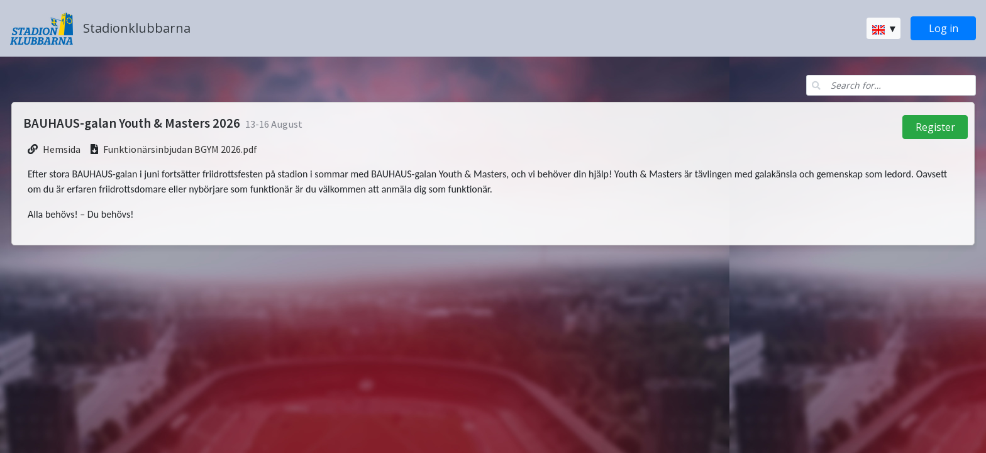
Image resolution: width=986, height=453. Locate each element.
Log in (943, 28)
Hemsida (61, 149)
